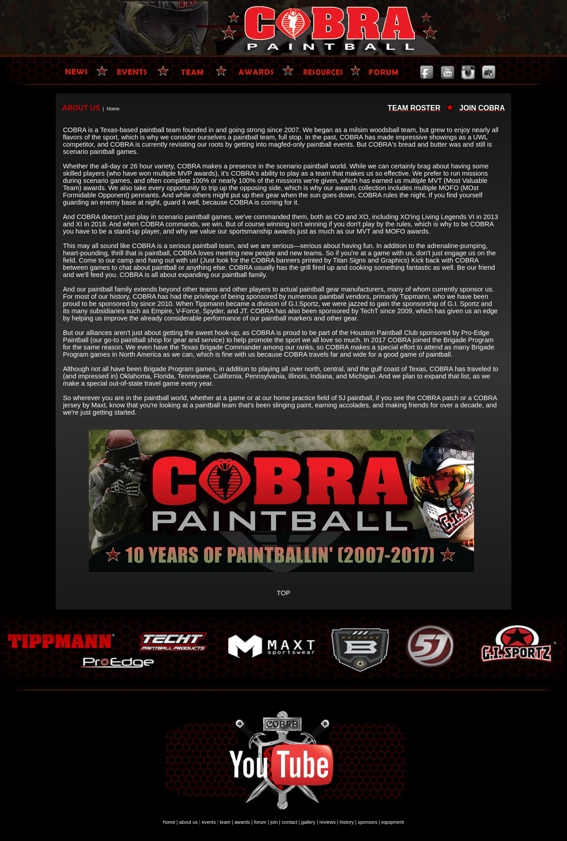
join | (275, 822)
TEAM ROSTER (414, 108)
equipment (392, 822)
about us (188, 822)
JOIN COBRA (482, 108)
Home (112, 108)
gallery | (309, 822)
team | (226, 822)
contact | (291, 822)
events (209, 822)
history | (348, 822)
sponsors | (369, 822)
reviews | (328, 822)
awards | (244, 822)
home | (170, 822)
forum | (261, 822)
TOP (283, 593)
